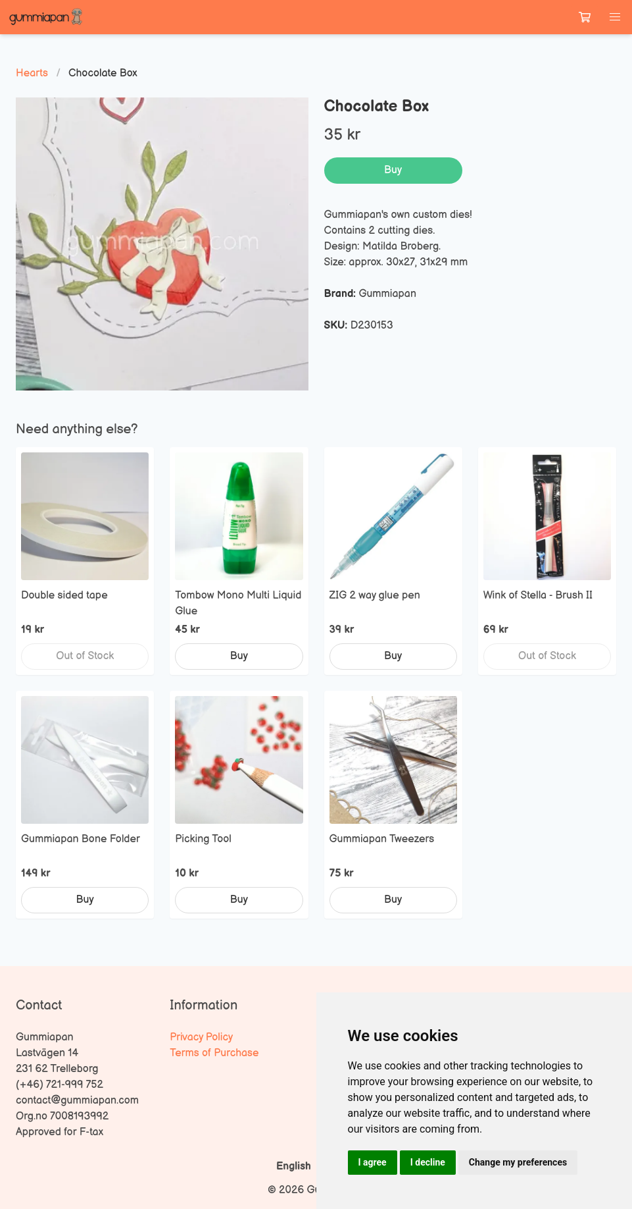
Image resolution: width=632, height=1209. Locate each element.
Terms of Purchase (214, 1053)
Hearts (32, 73)
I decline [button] (427, 1162)
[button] (615, 17)
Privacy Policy (201, 1037)
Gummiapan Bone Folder (80, 839)
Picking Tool (203, 839)
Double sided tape (64, 595)
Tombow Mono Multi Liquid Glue (238, 603)
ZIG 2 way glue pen (374, 595)
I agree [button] (372, 1162)
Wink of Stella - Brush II (538, 595)
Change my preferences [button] (518, 1162)
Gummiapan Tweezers (382, 839)
